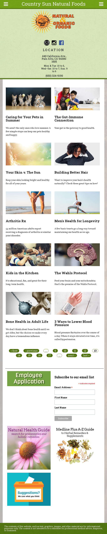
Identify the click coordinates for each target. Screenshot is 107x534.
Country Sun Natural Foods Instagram (54, 42)
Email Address (64, 387)
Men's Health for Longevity (77, 221)
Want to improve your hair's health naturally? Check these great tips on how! (76, 182)
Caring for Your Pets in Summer (24, 118)
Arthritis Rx (16, 221)
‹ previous (31, 350)
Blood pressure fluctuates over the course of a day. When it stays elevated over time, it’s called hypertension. (77, 336)
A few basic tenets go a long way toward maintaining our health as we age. (75, 230)
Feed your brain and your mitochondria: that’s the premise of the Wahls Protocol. (76, 282)
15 (29, 355)
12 (85, 350)
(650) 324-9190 (54, 75)
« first (14, 350)
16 (39, 355)
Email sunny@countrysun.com (47, 42)
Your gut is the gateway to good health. (75, 128)
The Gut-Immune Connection (69, 118)
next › (71, 355)
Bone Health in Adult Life (27, 321)
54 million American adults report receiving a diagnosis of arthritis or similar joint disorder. (28, 232)
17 (49, 355)
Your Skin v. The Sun (23, 172)
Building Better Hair (71, 172)
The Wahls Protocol (71, 273)
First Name (61, 397)
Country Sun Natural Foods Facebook (61, 42)
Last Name (60, 407)
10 (65, 350)
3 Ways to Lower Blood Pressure (73, 323)
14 (19, 355)
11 (75, 350)
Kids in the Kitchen (22, 273)
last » (86, 355)
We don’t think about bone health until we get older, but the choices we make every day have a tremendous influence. (27, 333)
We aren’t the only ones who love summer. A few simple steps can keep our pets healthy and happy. (28, 131)
